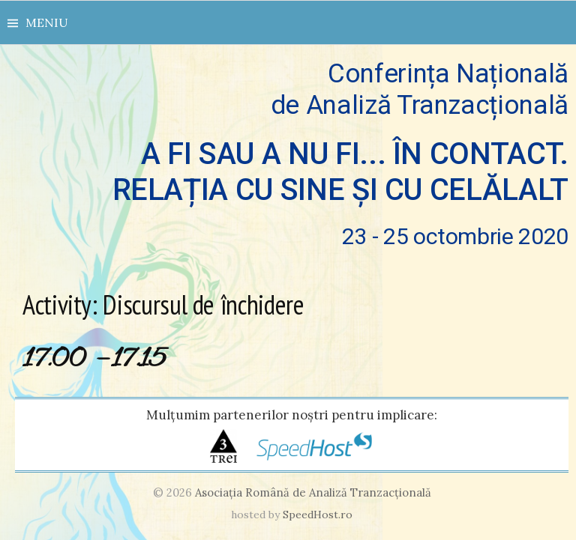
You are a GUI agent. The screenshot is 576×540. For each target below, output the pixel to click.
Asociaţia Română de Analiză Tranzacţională (313, 492)
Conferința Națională (291, 154)
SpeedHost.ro (317, 514)
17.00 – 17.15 (93, 360)
